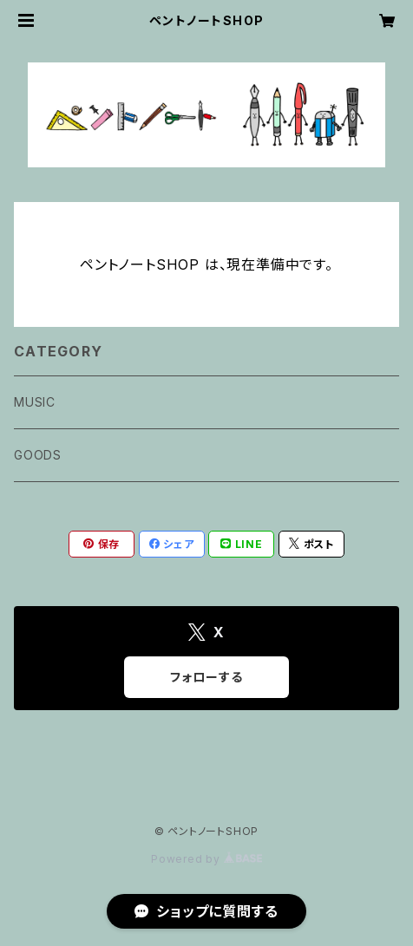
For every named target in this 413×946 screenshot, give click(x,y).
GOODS (38, 454)
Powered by (206, 858)
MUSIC (35, 402)
